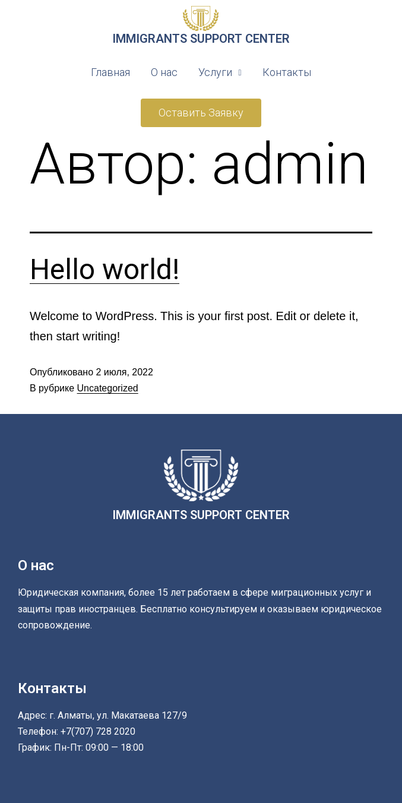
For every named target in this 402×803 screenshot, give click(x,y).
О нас (164, 72)
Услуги (219, 72)
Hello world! (104, 269)
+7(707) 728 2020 (98, 731)
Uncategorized (107, 388)
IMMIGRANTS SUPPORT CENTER (201, 38)
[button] (201, 113)
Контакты (286, 72)
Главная (110, 72)
